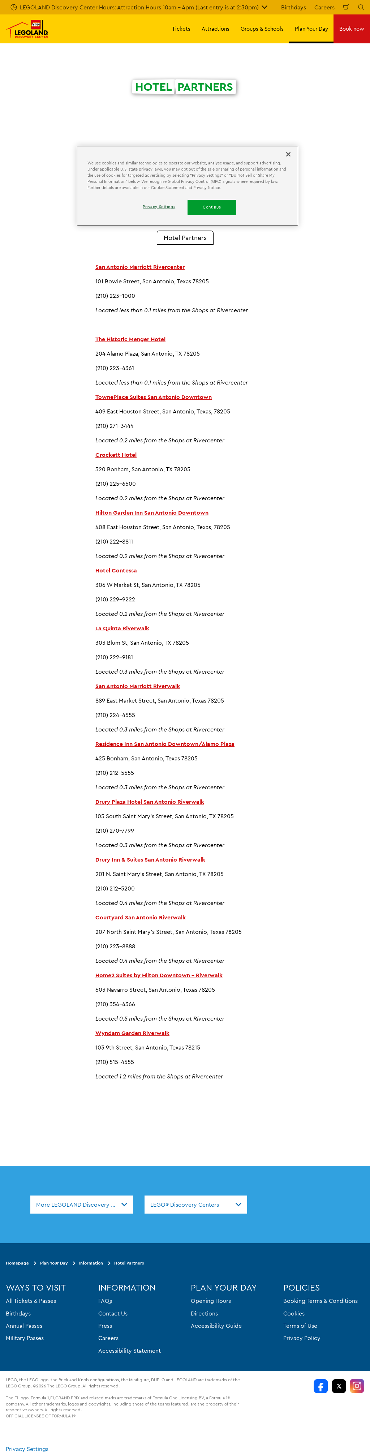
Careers (324, 7)
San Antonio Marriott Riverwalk (137, 686)
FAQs (105, 1300)
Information (91, 1263)
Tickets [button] (181, 28)
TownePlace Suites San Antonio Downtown (153, 396)
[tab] (185, 238)
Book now (351, 28)
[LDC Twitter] (339, 1386)
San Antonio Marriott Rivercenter (140, 266)
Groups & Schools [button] (262, 28)
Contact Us (113, 1313)
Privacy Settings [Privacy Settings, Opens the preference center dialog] (159, 206)
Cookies (294, 1313)
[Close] (288, 154)
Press (105, 1325)
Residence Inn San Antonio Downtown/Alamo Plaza (165, 743)
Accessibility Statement (129, 1350)
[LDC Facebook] (321, 1386)
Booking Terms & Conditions (320, 1300)
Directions (204, 1313)
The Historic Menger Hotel (130, 339)
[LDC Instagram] (357, 1386)
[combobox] (81, 1205)
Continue (212, 207)
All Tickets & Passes (31, 1300)
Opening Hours (211, 1300)
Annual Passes (24, 1325)
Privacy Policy (301, 1338)
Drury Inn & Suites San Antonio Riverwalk (150, 859)
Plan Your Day (54, 1263)
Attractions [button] (215, 28)
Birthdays (293, 7)
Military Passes (25, 1338)
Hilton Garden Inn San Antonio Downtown (151, 512)
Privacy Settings (27, 1448)
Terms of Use (300, 1325)
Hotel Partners (129, 1263)
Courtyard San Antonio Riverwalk (140, 917)
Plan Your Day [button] (311, 28)
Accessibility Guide (216, 1325)
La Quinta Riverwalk (122, 628)
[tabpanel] (185, 671)
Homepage (17, 1263)
